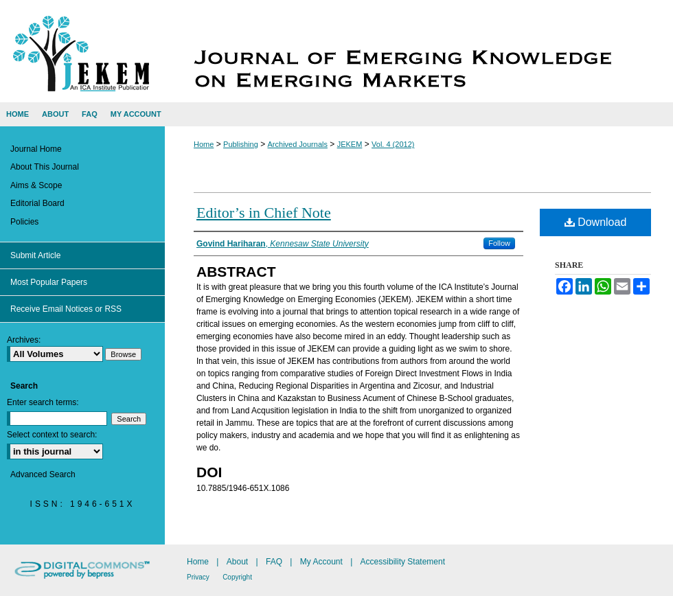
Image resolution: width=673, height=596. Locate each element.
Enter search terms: (43, 402)
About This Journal (44, 167)
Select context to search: (52, 434)
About (237, 561)
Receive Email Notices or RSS (66, 309)
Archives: (24, 340)
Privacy (198, 577)
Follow (499, 243)
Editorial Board (37, 203)
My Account (321, 561)
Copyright (237, 577)
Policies (24, 222)
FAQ (274, 561)
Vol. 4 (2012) (393, 144)
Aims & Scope (36, 185)
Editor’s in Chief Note (263, 212)
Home (204, 144)
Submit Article (35, 255)
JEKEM (350, 144)
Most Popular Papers (48, 282)
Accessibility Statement (403, 561)
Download (595, 222)
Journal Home (36, 149)
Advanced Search (43, 474)
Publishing (240, 144)
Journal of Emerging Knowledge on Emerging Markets (419, 51)
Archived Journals (298, 144)
